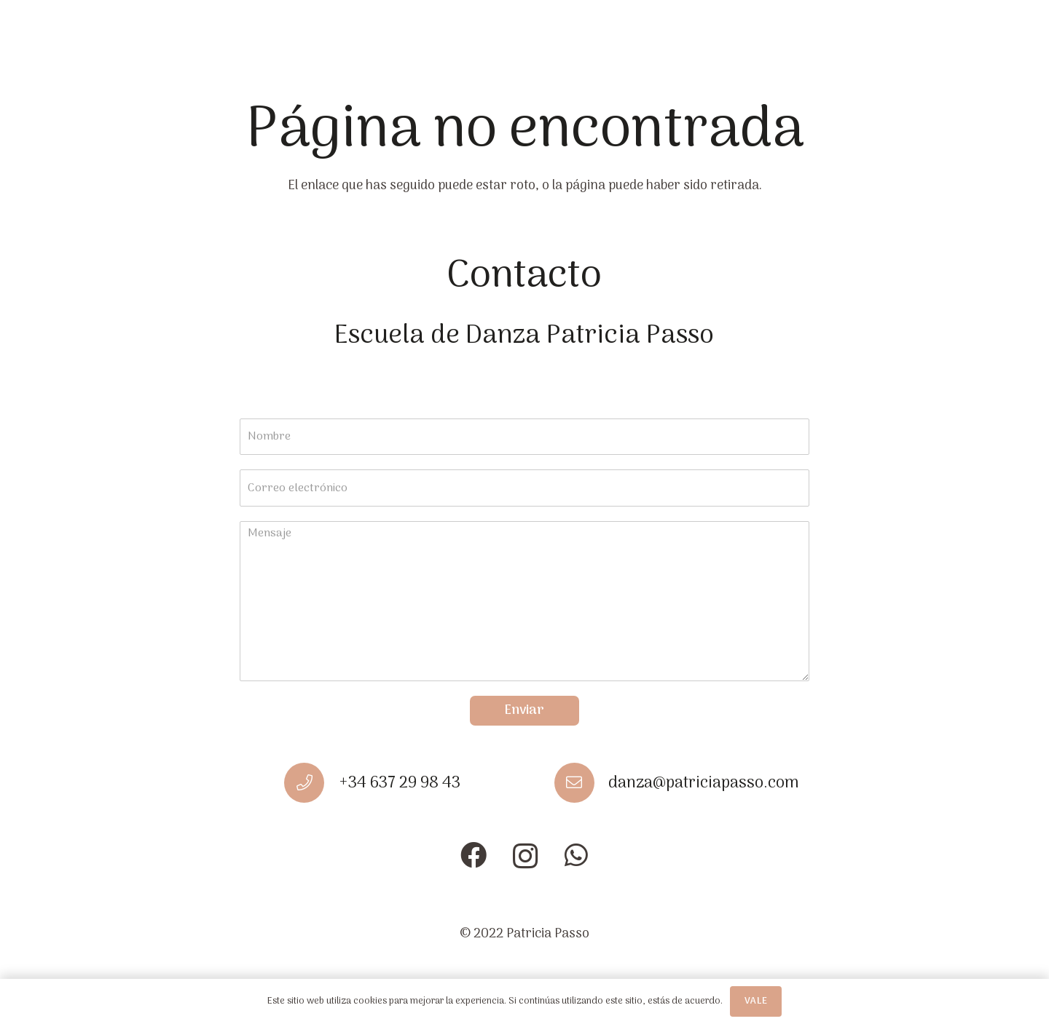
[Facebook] (473, 855)
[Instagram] (525, 856)
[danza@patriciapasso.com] (581, 783)
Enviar (524, 710)
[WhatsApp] (576, 855)
